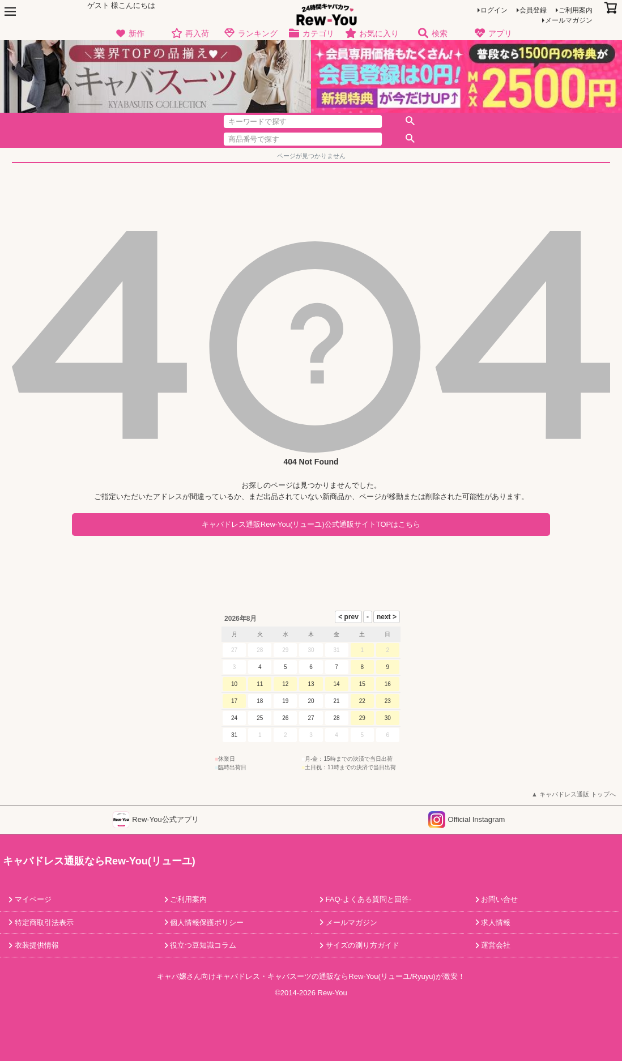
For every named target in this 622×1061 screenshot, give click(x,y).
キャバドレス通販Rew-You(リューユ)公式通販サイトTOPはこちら (311, 524)
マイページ (32, 899)
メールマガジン (569, 20)
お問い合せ (498, 899)
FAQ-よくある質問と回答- (367, 899)
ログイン (494, 10)
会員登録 (533, 10)
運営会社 (495, 945)
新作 (129, 34)
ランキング (251, 34)
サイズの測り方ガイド (361, 945)
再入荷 (190, 34)
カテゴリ (311, 34)
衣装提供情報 (35, 945)
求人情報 (495, 922)
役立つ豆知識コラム (202, 945)
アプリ (493, 34)
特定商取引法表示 (43, 922)
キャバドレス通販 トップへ (577, 794)
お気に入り (372, 34)
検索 (432, 34)
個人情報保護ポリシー (206, 922)
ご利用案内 (576, 10)
